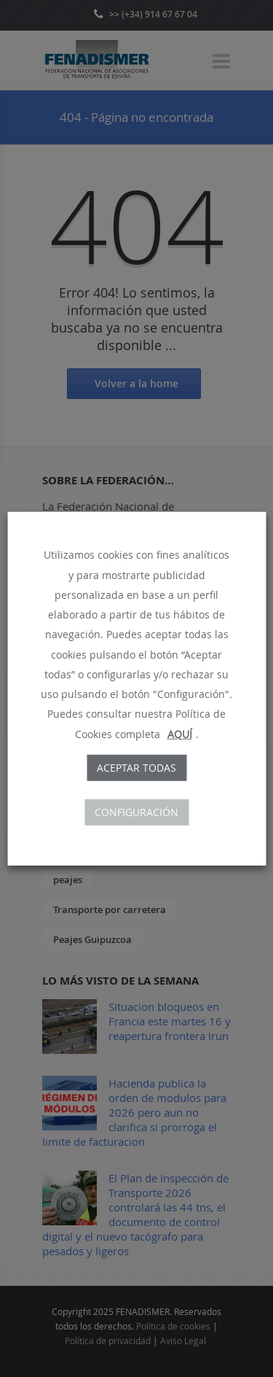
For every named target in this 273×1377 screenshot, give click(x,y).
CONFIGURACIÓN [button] (136, 811)
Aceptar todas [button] (136, 767)
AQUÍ (179, 733)
